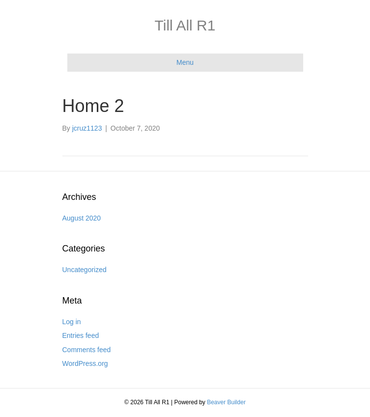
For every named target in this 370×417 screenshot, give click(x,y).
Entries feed (80, 335)
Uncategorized (84, 270)
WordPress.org (85, 363)
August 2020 (81, 218)
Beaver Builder (226, 402)
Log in (71, 322)
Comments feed (86, 350)
